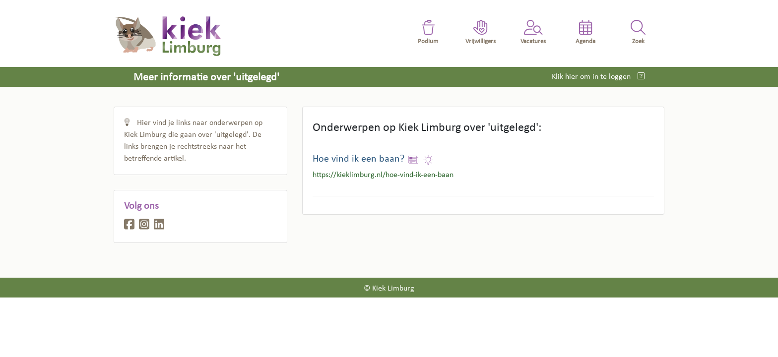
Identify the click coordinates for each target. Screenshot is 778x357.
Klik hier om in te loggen (592, 77)
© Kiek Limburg (389, 289)
